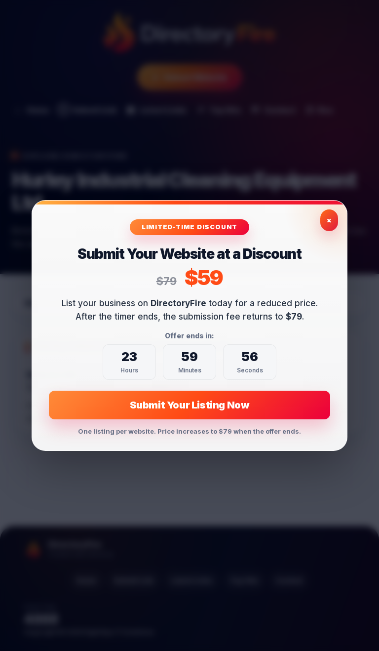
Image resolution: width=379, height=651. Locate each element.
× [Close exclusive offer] (329, 220)
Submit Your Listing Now (190, 405)
